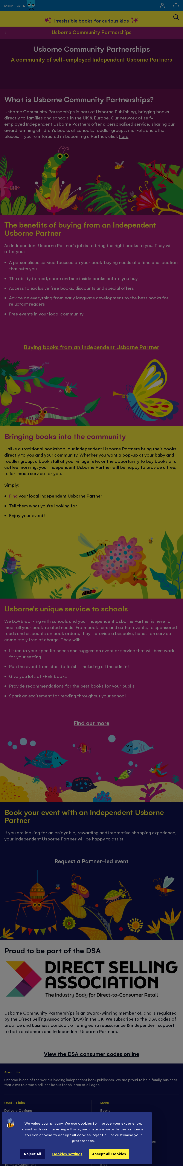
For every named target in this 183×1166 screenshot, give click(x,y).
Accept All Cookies (109, 1153)
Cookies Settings (67, 1153)
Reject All (32, 1153)
